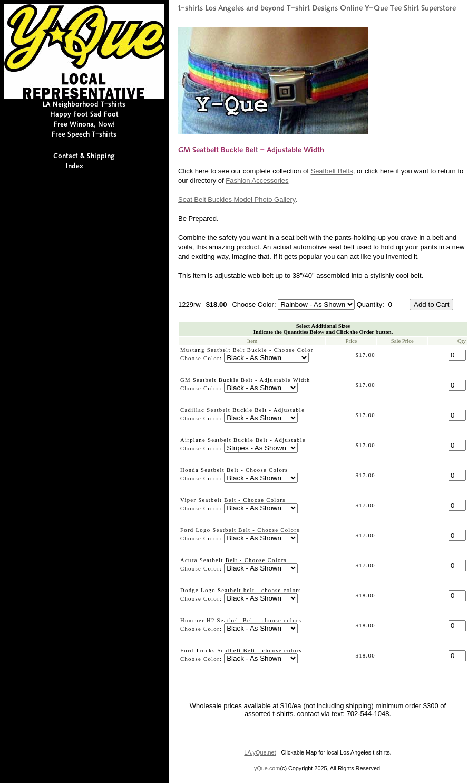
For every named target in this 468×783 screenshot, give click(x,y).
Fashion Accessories (257, 181)
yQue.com (267, 768)
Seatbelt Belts (331, 171)
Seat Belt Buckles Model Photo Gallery (236, 200)
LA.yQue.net (260, 752)
